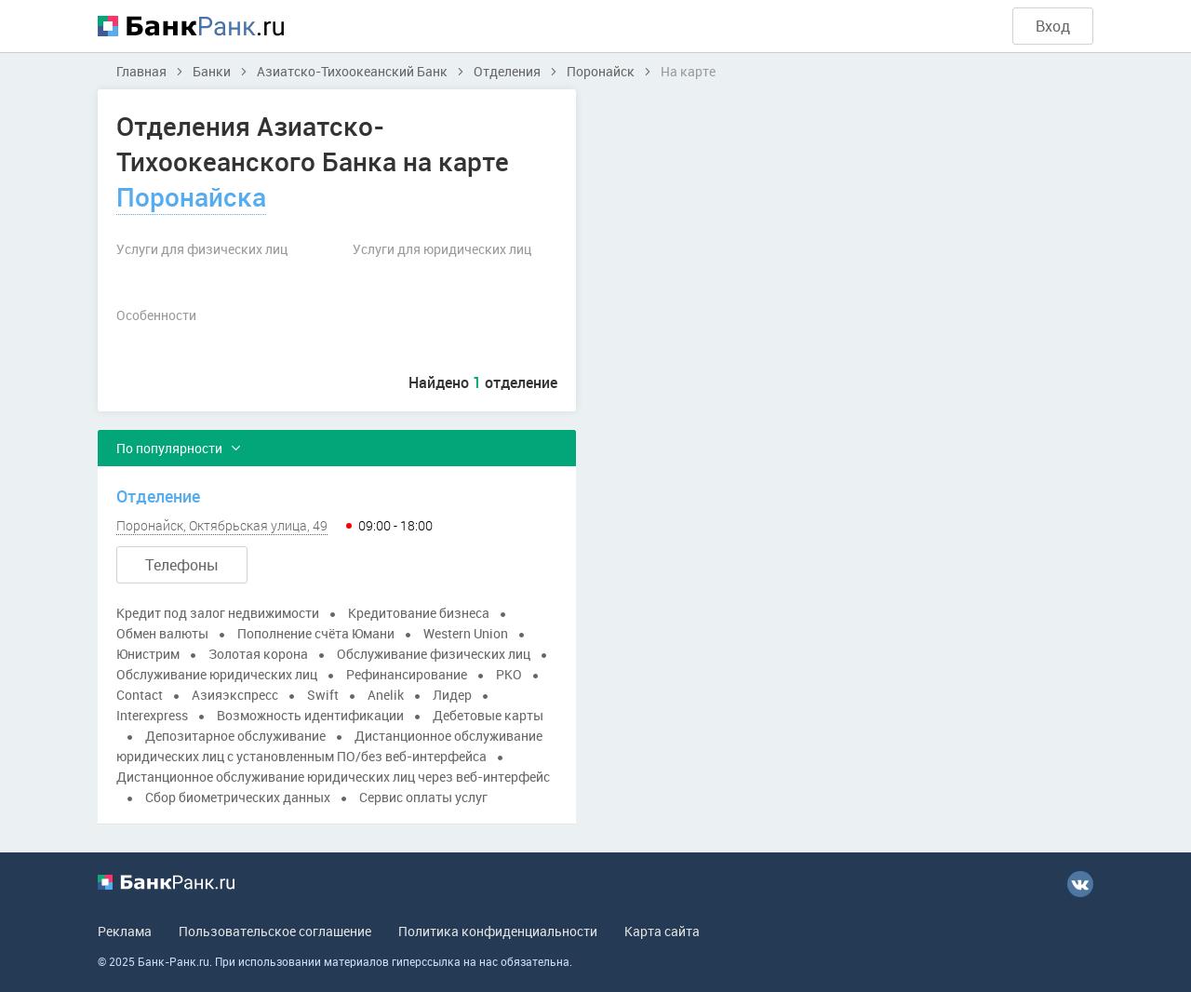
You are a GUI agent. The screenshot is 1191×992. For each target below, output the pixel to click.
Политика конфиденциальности (497, 931)
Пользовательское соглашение (275, 931)
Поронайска (191, 196)
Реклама (125, 931)
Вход (1053, 26)
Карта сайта (662, 931)
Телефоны (182, 565)
